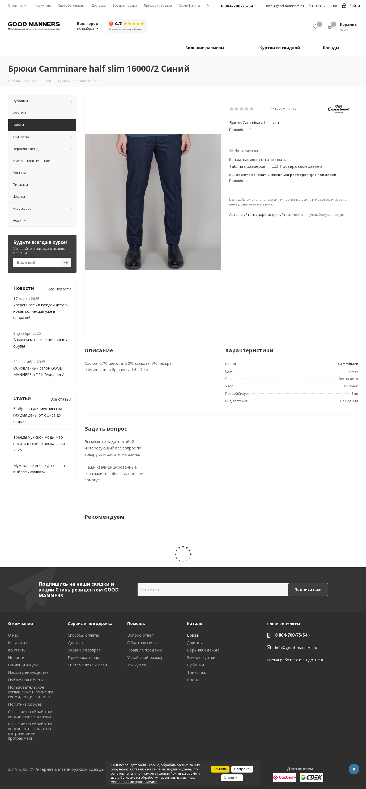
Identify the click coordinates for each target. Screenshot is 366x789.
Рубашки (195, 664)
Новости (16, 657)
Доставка (77, 642)
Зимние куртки (201, 657)
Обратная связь (142, 642)
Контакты (17, 650)
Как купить (137, 664)
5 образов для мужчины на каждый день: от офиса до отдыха (37, 415)
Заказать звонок (323, 5)
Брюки (193, 635)
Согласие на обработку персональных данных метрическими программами (30, 731)
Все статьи (60, 399)
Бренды (194, 679)
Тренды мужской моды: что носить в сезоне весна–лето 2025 (39, 443)
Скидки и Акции (23, 664)
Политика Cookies (25, 704)
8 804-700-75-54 (291, 635)
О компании (20, 623)
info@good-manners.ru (285, 5)
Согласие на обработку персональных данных (30, 714)
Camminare (348, 363)
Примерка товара (84, 657)
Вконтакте (354, 769)
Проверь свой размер (301, 166)
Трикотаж (196, 672)
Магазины (17, 642)
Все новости (59, 288)
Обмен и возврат (84, 650)
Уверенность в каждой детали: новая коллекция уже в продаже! (41, 311)
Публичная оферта (26, 679)
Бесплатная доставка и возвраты (258, 159)
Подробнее (239, 180)
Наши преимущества (28, 672)
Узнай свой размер (145, 657)
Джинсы (195, 642)
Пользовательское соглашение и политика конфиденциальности (30, 691)
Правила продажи (144, 650)
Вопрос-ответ (140, 635)
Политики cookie (184, 773)
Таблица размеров (247, 166)
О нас (13, 635)
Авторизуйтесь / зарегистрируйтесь (260, 214)
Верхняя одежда (203, 650)
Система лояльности (87, 664)
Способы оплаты (83, 635)
